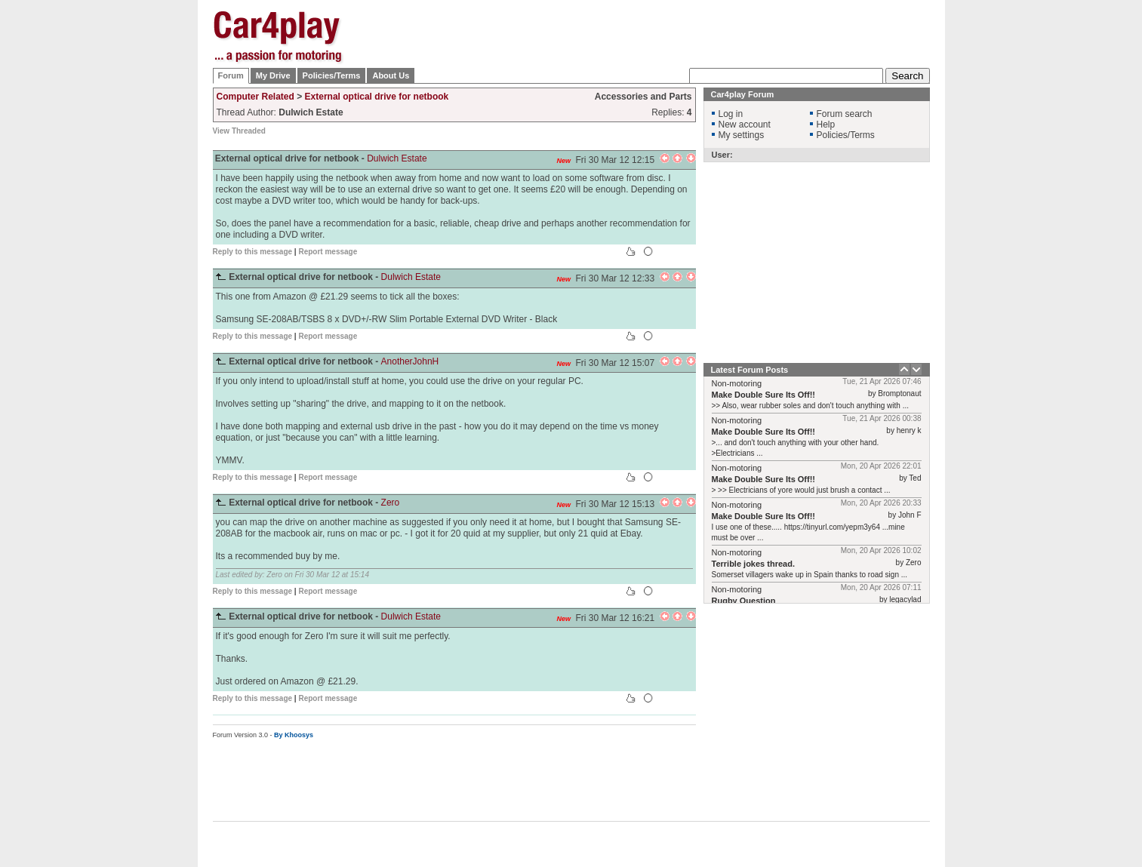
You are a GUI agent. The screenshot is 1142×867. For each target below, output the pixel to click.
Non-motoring (737, 383)
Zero (390, 502)
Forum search (845, 114)
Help (826, 124)
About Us (390, 75)
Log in (731, 114)
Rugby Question (744, 600)
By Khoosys (293, 735)
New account (745, 124)
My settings (742, 135)
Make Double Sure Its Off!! (764, 394)
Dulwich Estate (396, 158)
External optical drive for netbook (377, 96)
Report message (327, 251)
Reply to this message (253, 251)
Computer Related (255, 96)
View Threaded (239, 131)
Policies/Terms (332, 75)
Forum (231, 75)
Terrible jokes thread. (753, 563)
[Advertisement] (1005, 237)
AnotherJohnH (410, 361)
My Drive (273, 75)
